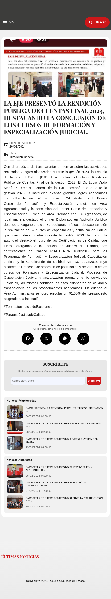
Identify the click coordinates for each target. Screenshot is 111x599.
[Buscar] (97, 22)
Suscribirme (94, 381)
